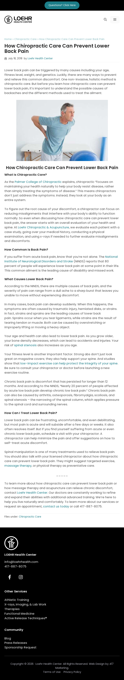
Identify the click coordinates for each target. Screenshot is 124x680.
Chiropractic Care (25, 39)
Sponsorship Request (20, 647)
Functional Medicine (19, 614)
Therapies (12, 609)
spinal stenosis (25, 345)
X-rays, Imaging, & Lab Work (25, 604)
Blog (7, 638)
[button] (105, 19)
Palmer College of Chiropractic (38, 182)
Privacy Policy (72, 672)
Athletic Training (16, 600)
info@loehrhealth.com (21, 562)
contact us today (56, 506)
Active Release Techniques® (25, 618)
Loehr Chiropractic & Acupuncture (43, 227)
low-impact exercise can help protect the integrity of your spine (69, 363)
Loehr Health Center (40, 58)
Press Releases (15, 643)
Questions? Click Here (62, 5)
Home (8, 39)
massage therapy (18, 466)
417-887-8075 (15, 566)
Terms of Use (52, 672)
